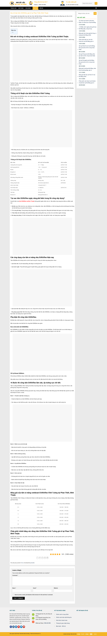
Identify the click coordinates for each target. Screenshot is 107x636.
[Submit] (96, 3)
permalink (32, 562)
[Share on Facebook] (37, 558)
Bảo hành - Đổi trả (61, 626)
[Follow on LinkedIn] (21, 627)
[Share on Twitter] (40, 558)
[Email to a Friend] (42, 558)
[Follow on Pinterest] (18, 627)
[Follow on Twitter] (16, 627)
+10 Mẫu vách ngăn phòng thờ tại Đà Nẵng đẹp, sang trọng (87, 27)
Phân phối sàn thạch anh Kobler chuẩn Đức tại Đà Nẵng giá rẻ (87, 81)
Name (14, 588)
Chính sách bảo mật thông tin (64, 617)
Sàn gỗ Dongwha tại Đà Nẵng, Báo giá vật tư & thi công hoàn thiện (87, 62)
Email (35, 588)
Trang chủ (13, 8)
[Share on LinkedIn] (47, 558)
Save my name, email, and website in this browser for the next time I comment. (34, 594)
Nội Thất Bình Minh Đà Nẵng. (24, 633)
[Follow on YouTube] (24, 627)
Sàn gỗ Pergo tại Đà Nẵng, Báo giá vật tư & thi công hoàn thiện (87, 54)
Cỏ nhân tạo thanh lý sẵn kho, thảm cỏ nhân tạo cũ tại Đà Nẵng (87, 21)
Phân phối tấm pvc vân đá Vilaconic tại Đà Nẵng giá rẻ (86, 40)
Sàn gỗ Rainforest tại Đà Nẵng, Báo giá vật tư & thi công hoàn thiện (87, 47)
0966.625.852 (47, 623)
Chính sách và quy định (62, 614)
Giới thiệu (20, 8)
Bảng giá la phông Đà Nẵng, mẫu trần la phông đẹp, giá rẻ (87, 69)
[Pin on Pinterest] (45, 558)
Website (56, 588)
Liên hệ (41, 8)
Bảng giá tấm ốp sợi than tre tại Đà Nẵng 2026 (87, 75)
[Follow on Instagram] (13, 627)
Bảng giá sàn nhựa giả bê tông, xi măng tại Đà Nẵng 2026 (87, 34)
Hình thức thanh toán (61, 620)
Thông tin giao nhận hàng (63, 623)
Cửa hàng (28, 8)
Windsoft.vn (38, 633)
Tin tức (35, 8)
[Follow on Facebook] (11, 627)
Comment (15, 575)
